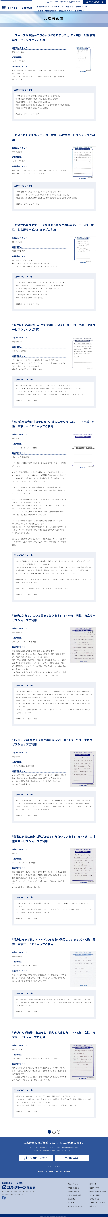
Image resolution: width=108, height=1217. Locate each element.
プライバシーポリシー (97, 1202)
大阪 (59, 1171)
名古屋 (49, 1171)
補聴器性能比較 (73, 1191)
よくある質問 (52, 2)
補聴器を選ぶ (43, 6)
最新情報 (79, 10)
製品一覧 (69, 6)
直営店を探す (65, 10)
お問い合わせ (75, 2)
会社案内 (64, 2)
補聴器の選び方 (73, 1187)
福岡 (67, 1171)
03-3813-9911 (94, 2)
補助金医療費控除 (74, 1195)
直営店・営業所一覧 (75, 1206)
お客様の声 (72, 1199)
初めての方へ (73, 1184)
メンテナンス (57, 6)
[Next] (59, 1132)
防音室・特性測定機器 (47, 10)
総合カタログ (81, 6)
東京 (41, 1171)
